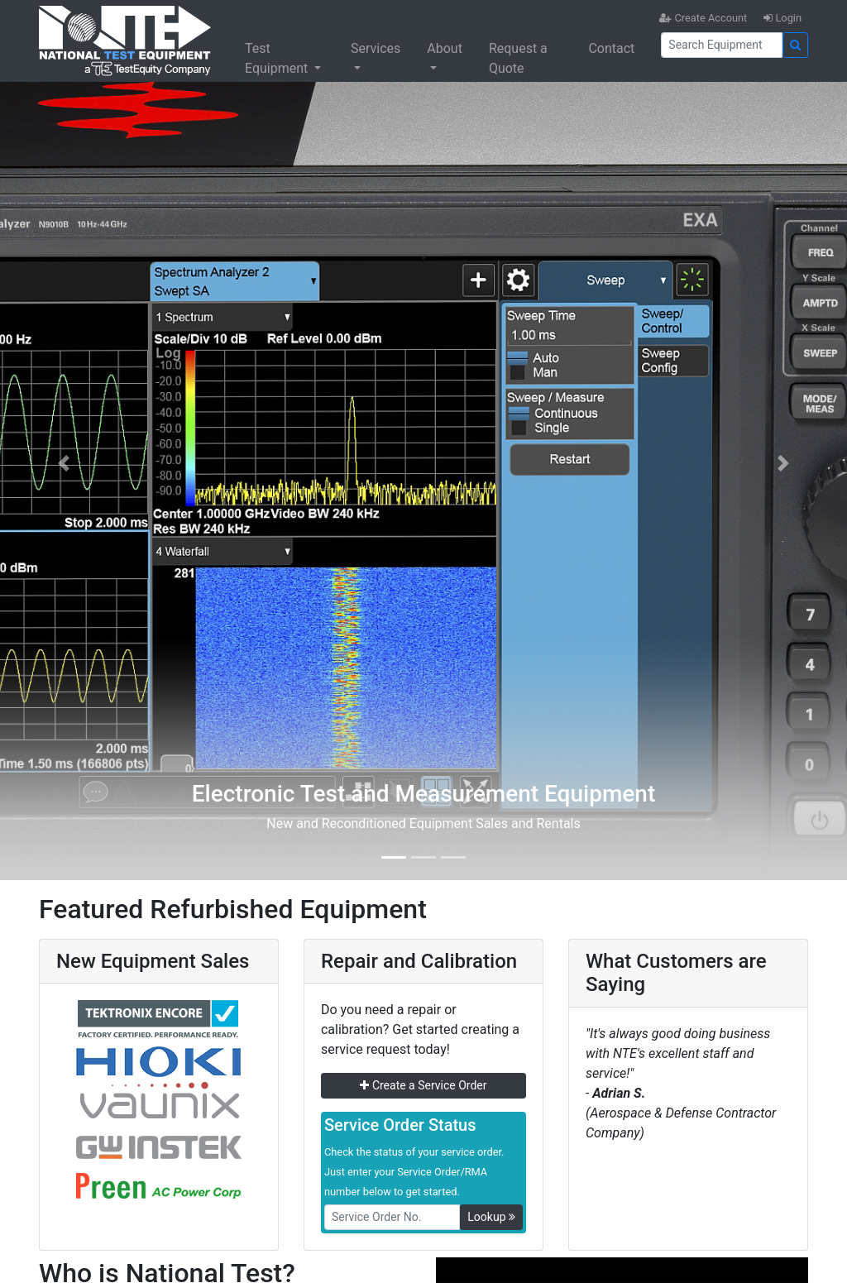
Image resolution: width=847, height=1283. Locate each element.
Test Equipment (278, 58)
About (444, 48)
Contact (611, 48)
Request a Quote (518, 58)
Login (782, 18)
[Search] (721, 45)
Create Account (703, 18)
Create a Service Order (423, 1085)
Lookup (491, 1216)
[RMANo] (392, 1217)
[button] (63, 463)
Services (375, 48)
